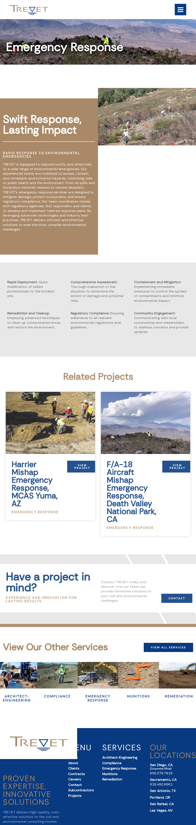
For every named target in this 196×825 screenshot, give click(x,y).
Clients (73, 768)
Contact (75, 785)
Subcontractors (81, 790)
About (73, 763)
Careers (74, 779)
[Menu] (180, 9)
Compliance (57, 696)
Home (73, 757)
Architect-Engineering (17, 698)
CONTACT (176, 598)
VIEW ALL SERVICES (168, 647)
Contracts (76, 774)
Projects (74, 796)
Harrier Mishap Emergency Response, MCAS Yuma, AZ (34, 484)
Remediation (179, 696)
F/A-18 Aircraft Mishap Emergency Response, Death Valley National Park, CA (131, 492)
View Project (82, 467)
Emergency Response (97, 698)
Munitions (138, 696)
